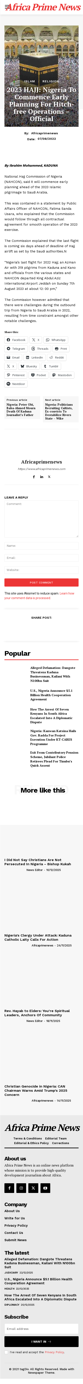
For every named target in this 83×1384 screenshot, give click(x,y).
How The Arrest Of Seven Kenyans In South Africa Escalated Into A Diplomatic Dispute (51, 715)
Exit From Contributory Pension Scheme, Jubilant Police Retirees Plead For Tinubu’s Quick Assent (54, 758)
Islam (29, 81)
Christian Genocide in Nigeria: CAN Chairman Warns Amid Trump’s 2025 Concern (35, 1090)
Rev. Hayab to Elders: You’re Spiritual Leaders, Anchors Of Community (37, 1013)
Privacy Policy (54, 1352)
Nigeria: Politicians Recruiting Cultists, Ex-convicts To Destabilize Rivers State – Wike (59, 411)
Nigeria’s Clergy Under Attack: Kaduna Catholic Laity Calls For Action (37, 937)
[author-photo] (15, 870)
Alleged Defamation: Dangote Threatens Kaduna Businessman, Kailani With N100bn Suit (52, 674)
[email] (41, 1328)
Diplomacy (11, 1304)
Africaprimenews (44, 133)
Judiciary (11, 1272)
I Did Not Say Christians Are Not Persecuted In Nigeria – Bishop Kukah (37, 862)
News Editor (34, 870)
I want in (41, 1342)
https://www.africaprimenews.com (41, 469)
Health (9, 1288)
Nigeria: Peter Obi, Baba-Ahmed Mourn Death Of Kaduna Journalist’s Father (21, 410)
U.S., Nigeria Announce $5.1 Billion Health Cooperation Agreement (51, 694)
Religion (50, 81)
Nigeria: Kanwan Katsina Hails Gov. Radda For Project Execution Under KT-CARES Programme (53, 737)
